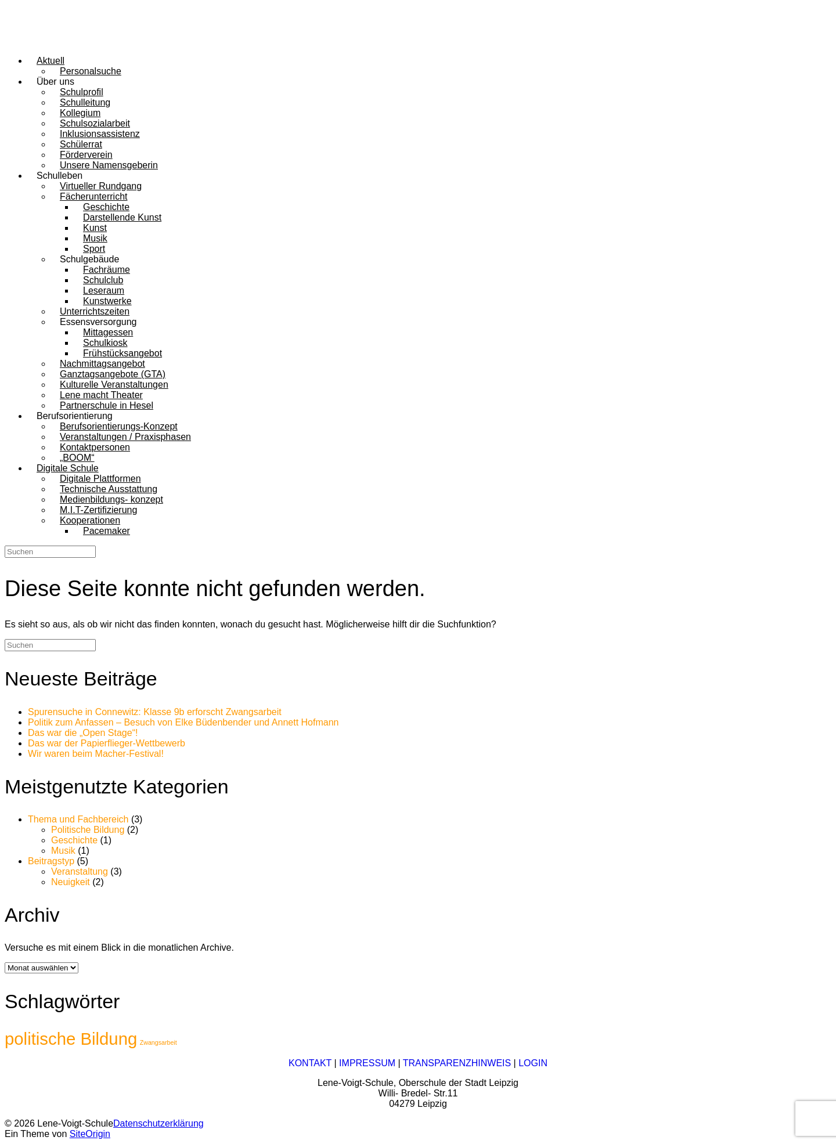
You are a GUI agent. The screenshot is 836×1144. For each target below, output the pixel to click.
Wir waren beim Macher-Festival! (96, 754)
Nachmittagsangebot (102, 364)
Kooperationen (90, 520)
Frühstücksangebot (122, 353)
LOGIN (532, 1063)
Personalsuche (90, 71)
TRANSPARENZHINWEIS (457, 1063)
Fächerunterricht (94, 196)
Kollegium (80, 113)
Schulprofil (81, 92)
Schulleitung (85, 102)
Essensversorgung (98, 322)
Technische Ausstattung (108, 489)
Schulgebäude (89, 259)
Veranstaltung (79, 871)
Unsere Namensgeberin (109, 165)
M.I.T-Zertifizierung (98, 510)
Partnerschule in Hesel (106, 405)
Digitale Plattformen (100, 478)
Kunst (95, 228)
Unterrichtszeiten (94, 311)
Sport (94, 249)
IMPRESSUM (367, 1063)
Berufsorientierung (75, 416)
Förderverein (86, 155)
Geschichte (106, 207)
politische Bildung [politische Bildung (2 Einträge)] (71, 1038)
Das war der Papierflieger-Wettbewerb (106, 743)
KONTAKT (310, 1063)
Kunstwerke (107, 301)
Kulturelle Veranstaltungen (114, 384)
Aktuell (50, 61)
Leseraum (103, 290)
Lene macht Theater (101, 395)
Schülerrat (81, 144)
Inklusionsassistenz (100, 134)
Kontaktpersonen (95, 447)
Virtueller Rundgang (101, 186)
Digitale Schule (68, 468)
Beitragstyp (51, 861)
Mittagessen (108, 332)
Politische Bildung (87, 830)
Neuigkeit (70, 882)
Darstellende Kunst (122, 217)
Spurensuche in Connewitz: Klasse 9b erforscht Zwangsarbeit (155, 712)
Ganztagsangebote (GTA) (112, 374)
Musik (95, 238)
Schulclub (103, 280)
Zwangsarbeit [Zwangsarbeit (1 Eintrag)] (158, 1042)
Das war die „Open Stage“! (83, 733)
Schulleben (59, 176)
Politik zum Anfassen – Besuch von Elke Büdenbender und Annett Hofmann (183, 722)
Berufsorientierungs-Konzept (119, 426)
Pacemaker (106, 531)
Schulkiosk (105, 343)
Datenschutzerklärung (158, 1123)
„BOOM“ (77, 458)
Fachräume (106, 270)
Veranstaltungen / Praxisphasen (125, 437)
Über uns (55, 81)
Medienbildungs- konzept (111, 499)
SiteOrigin (90, 1134)
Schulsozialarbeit (95, 123)
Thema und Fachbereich (78, 819)
